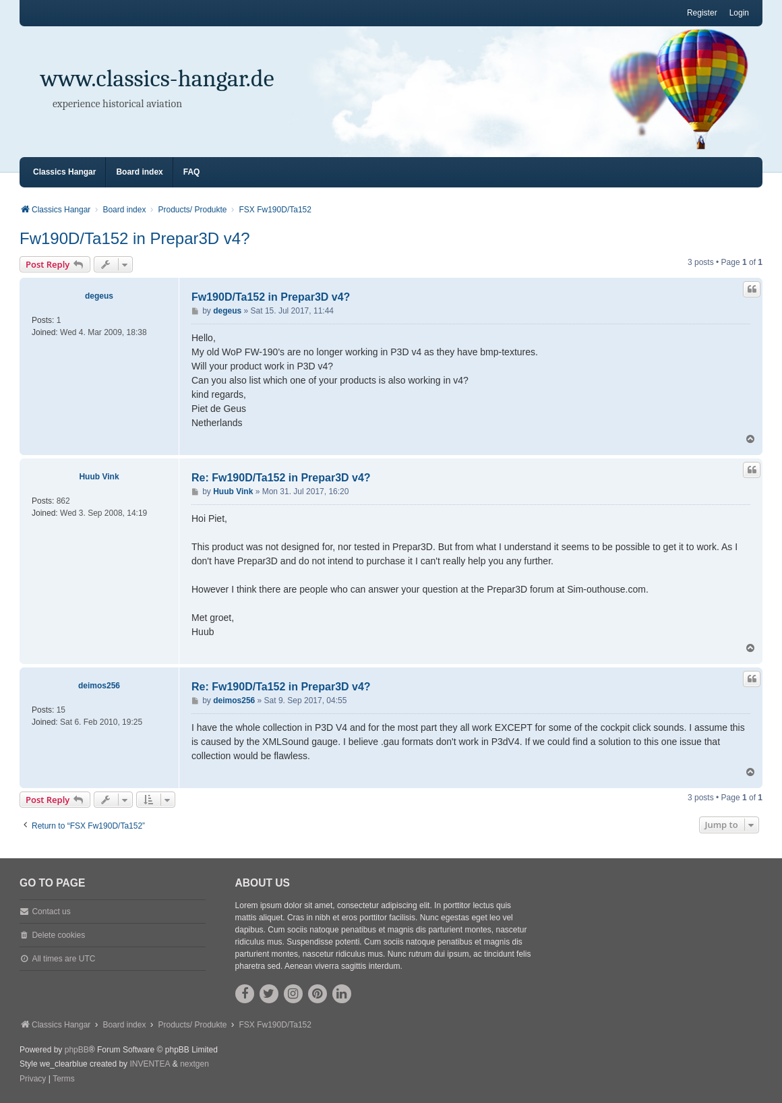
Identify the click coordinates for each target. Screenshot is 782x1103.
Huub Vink (99, 476)
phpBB (77, 1049)
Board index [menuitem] (139, 172)
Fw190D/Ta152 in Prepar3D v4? (135, 238)
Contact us (51, 911)
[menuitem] (33, 1079)
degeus (99, 296)
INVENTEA (149, 1064)
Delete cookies (58, 935)
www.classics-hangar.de (157, 78)
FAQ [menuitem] (191, 172)
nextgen (194, 1064)
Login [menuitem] (739, 13)
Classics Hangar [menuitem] (64, 172)
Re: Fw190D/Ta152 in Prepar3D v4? (281, 477)
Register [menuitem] (702, 13)
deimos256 (99, 685)
